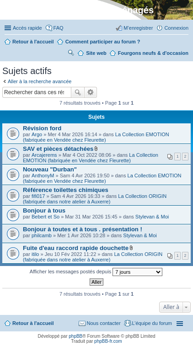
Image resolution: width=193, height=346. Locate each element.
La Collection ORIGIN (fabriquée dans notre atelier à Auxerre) (94, 198)
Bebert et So (45, 216)
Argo (37, 134)
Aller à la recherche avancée (39, 81)
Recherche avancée (91, 92)
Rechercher (78, 92)
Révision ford (42, 128)
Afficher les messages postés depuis (96, 272)
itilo (35, 254)
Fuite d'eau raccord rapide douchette (76, 248)
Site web (96, 53)
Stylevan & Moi (152, 216)
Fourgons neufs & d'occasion (153, 53)
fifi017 (38, 196)
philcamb (42, 235)
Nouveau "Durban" (50, 169)
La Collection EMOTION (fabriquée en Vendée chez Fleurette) (96, 137)
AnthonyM (43, 175)
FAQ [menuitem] (59, 28)
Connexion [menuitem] (176, 28)
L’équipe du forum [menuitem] (152, 323)
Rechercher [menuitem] (71, 54)
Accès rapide (27, 28)
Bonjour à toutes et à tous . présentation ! (82, 229)
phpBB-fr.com (108, 341)
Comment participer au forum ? (102, 41)
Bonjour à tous (44, 210)
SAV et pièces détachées (58, 148)
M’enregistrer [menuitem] (138, 28)
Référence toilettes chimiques (65, 189)
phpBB (75, 336)
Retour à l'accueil (33, 323)
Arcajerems (44, 155)
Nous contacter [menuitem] (104, 323)
